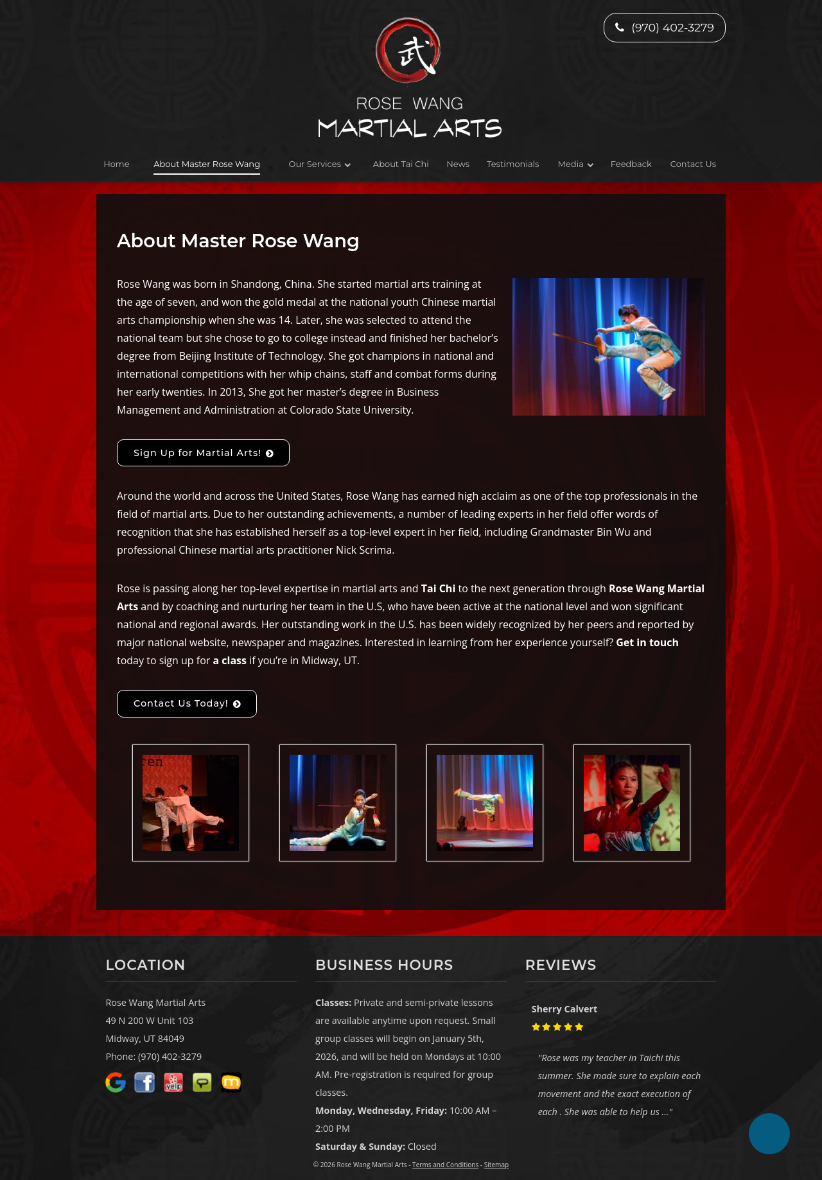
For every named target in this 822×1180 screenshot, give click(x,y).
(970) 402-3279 (664, 27)
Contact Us (693, 164)
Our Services (315, 164)
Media (571, 164)
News (457, 164)
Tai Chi (438, 588)
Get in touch (647, 642)
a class (230, 660)
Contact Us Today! (181, 703)
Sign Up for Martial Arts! (197, 453)
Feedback (631, 164)
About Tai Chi (401, 164)
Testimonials (513, 164)
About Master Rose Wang (206, 164)
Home (116, 164)
